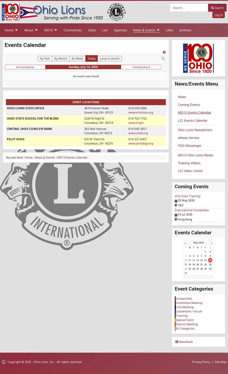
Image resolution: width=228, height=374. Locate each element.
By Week (77, 58)
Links (169, 30)
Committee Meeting (189, 303)
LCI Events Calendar (193, 120)
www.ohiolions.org (140, 112)
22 (205, 264)
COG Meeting (185, 307)
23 (210, 264)
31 (186, 273)
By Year (45, 58)
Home (9, 30)
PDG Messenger (189, 145)
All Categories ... (186, 328)
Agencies (120, 30)
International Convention (192, 210)
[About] (35, 30)
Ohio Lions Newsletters (195, 130)
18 (189, 264)
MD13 (48, 30)
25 (189, 268)
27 (197, 268)
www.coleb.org (138, 133)
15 (205, 260)
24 (186, 268)
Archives (185, 30)
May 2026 (198, 242)
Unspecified (184, 299)
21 (201, 264)
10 (186, 260)
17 (186, 264)
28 (201, 268)
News (182, 97)
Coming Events (189, 104)
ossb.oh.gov (136, 123)
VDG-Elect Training (187, 196)
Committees (73, 30)
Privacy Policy (201, 362)
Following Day (140, 67)
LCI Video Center (190, 171)
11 (189, 260)
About (28, 30)
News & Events (144, 30)
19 (193, 264)
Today (91, 58)
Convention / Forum (189, 311)
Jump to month (110, 58)
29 (205, 268)
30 (210, 268)
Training (181, 316)
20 (197, 264)
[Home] (16, 30)
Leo (105, 30)
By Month (60, 58)
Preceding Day (26, 67)
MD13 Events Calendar (194, 112)
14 (201, 260)
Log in (218, 15)
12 (193, 260)
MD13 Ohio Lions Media (195, 155)
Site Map (221, 362)
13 (197, 260)
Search (217, 8)
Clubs (92, 30)
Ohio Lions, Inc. (44, 362)
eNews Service (188, 138)
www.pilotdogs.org (140, 143)
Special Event (185, 320)
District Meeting (187, 324)
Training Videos (189, 163)
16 (210, 260)
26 (193, 268)
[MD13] (55, 30)
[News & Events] (157, 30)
